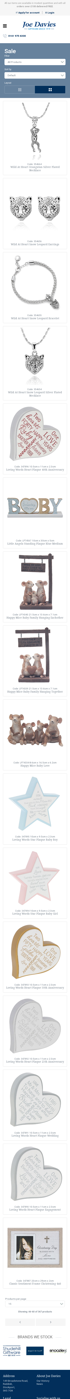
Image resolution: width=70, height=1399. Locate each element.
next (65, 1351)
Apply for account (27, 12)
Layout (7, 83)
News (40, 1383)
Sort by (7, 69)
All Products (14, 62)
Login (49, 12)
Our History (43, 1380)
